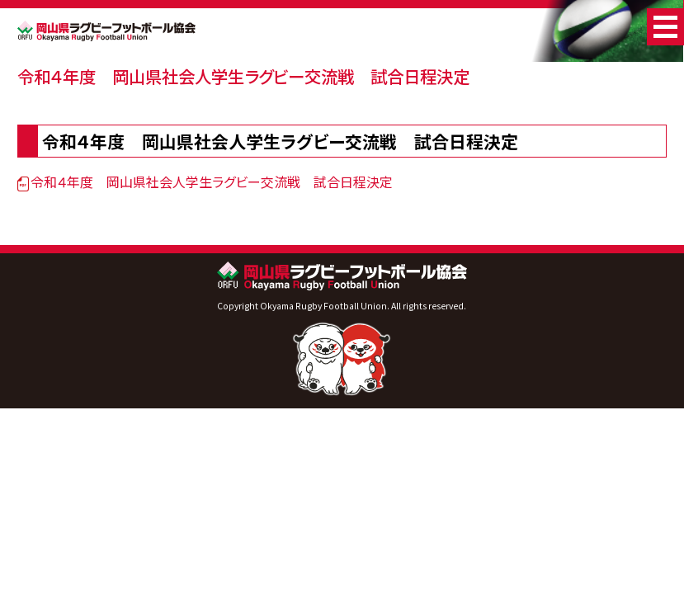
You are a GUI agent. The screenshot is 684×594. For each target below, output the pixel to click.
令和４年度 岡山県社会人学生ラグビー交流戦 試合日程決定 (243, 76)
